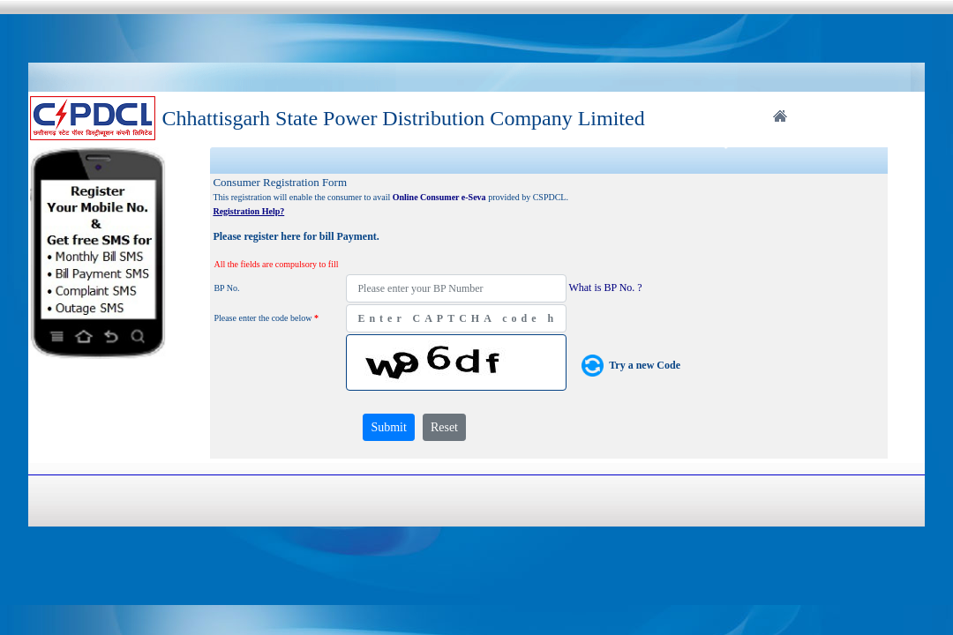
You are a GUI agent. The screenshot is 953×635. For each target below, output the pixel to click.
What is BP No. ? (605, 287)
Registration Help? (248, 211)
